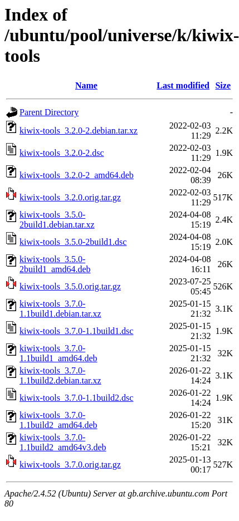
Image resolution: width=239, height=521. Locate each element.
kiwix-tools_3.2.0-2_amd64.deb (76, 175)
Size (223, 85)
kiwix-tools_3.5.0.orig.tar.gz (70, 286)
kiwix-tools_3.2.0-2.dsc (61, 153)
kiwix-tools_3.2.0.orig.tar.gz (70, 197)
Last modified (183, 85)
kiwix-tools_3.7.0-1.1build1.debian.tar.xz (60, 308)
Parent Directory (49, 112)
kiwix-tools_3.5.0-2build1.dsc (72, 242)
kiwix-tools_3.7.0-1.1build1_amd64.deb (58, 353)
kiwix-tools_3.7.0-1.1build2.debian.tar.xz (60, 375)
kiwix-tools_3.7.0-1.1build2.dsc (76, 397)
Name (86, 85)
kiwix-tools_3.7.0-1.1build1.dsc (76, 331)
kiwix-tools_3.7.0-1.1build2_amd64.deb (58, 420)
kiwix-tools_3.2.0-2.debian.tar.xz (78, 130)
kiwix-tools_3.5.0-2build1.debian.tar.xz (57, 219)
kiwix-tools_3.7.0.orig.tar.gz (70, 464)
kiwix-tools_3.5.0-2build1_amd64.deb (55, 264)
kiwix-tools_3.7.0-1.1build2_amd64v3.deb (62, 442)
